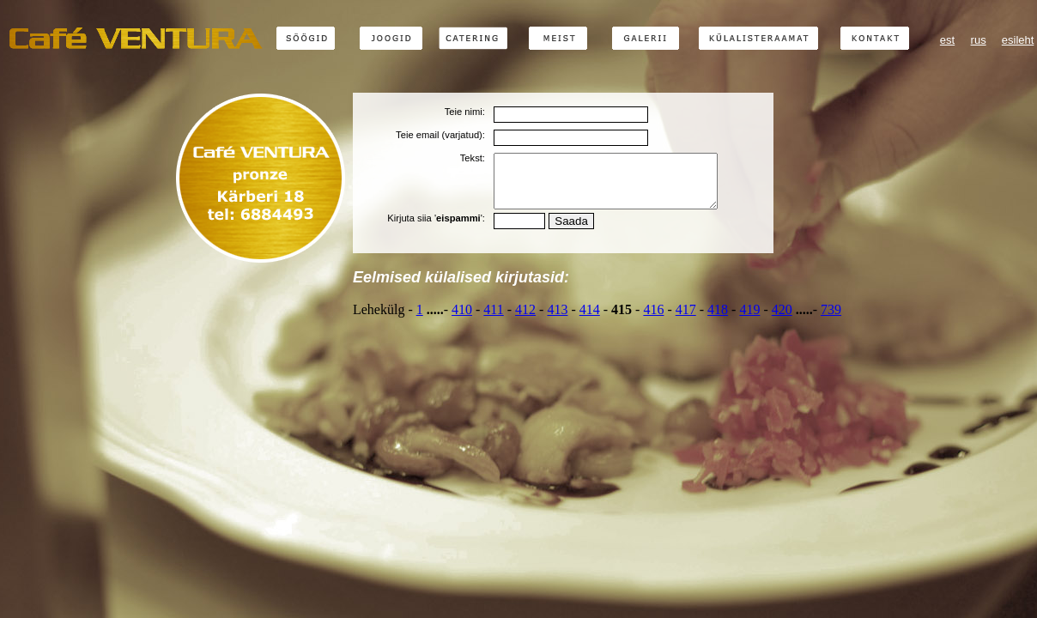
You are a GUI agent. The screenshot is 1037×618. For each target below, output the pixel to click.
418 (717, 319)
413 (557, 319)
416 (653, 319)
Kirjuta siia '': (436, 228)
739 (831, 319)
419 (749, 319)
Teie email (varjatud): (440, 135)
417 (686, 319)
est (947, 39)
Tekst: (472, 158)
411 (493, 319)
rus (978, 39)
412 (525, 319)
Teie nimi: (465, 111)
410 (462, 319)
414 (589, 319)
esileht (1018, 39)
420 (782, 319)
